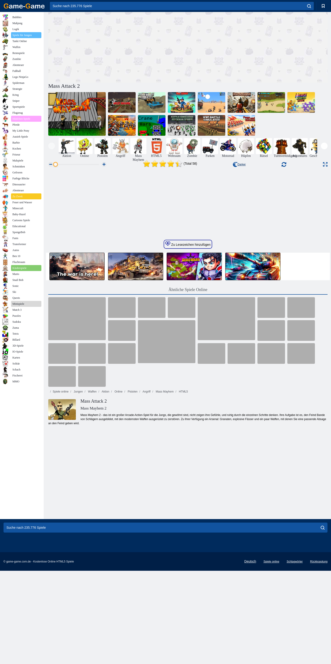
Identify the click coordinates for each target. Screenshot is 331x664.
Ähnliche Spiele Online (187, 430)
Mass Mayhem (164, 532)
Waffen (92, 532)
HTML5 (183, 532)
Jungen (78, 532)
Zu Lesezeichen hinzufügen (188, 384)
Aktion (105, 532)
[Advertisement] (118, 46)
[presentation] (51, 146)
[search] (309, 6)
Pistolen (132, 532)
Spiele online (60, 532)
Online (118, 532)
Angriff (146, 532)
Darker (239, 164)
